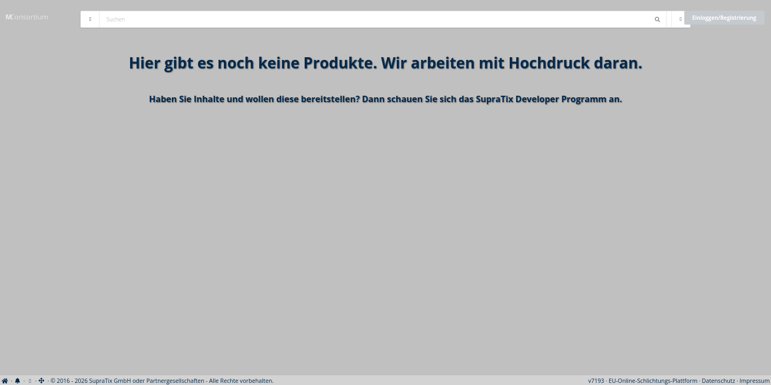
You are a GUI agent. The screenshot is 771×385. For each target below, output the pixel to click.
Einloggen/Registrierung (724, 17)
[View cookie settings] (29, 380)
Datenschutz (718, 380)
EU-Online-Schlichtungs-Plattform (653, 380)
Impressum (754, 380)
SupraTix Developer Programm (541, 99)
